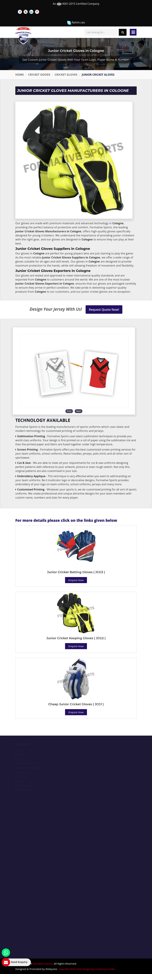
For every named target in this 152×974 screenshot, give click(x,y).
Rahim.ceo (76, 23)
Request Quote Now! (104, 309)
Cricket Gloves (66, 74)
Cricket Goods (39, 74)
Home (19, 74)
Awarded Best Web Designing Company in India (87, 969)
